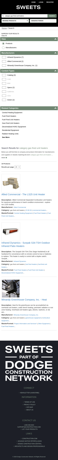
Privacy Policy (30, 404)
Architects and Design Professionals (30, 446)
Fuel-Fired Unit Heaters (11, 120)
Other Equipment (43, 323)
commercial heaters (39, 210)
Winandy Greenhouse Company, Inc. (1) (22, 65)
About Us (29, 410)
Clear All (4, 35)
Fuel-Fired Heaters (9, 116)
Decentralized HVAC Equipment (14, 127)
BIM (8, 83)
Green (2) (11, 100)
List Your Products (30, 429)
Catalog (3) (11, 75)
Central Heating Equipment (12, 112)
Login (41, 2)
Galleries (10, 92)
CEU (9, 96)
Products (9, 43)
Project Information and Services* (25, 323)
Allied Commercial (20, 207)
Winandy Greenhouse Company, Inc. (26, 315)
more (3, 157)
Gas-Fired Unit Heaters (10, 123)
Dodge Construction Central (30, 444)
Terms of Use (29, 402)
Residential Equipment (10, 130)
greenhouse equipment (33, 318)
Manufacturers (11, 48)
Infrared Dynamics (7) (15, 57)
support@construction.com (29, 427)
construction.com (29, 438)
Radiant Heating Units (10, 134)
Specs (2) (11, 87)
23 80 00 (29, 210)
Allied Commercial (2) (15, 61)
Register (50, 2)
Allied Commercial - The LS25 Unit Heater (23, 194)
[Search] (28, 16)
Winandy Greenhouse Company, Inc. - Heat (24, 299)
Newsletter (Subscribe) (29, 393)
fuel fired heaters (31, 264)
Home (33, 2)
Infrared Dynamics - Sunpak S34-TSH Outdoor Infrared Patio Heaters (25, 244)
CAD (9, 79)
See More (5, 137)
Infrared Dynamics (20, 261)
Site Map (29, 407)
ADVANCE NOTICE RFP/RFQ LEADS (30, 441)
